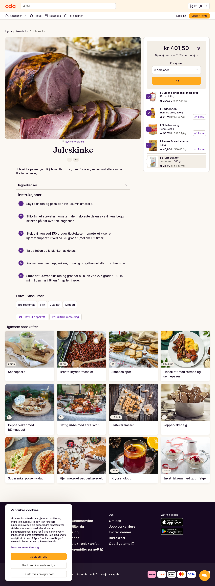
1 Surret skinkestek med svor (179, 92)
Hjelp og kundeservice (75, 521)
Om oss (115, 521)
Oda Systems (122, 544)
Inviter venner (120, 532)
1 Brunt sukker (169, 157)
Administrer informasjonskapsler (99, 574)
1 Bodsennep (168, 109)
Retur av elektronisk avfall (78, 544)
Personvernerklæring (25, 547)
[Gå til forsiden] (10, 6)
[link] (29, 356)
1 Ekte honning (169, 125)
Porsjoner (176, 63)
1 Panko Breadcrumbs (174, 141)
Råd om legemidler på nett (80, 549)
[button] (74, 207)
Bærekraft (117, 538)
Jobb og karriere (122, 526)
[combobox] (70, 6)
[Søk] (24, 6)
